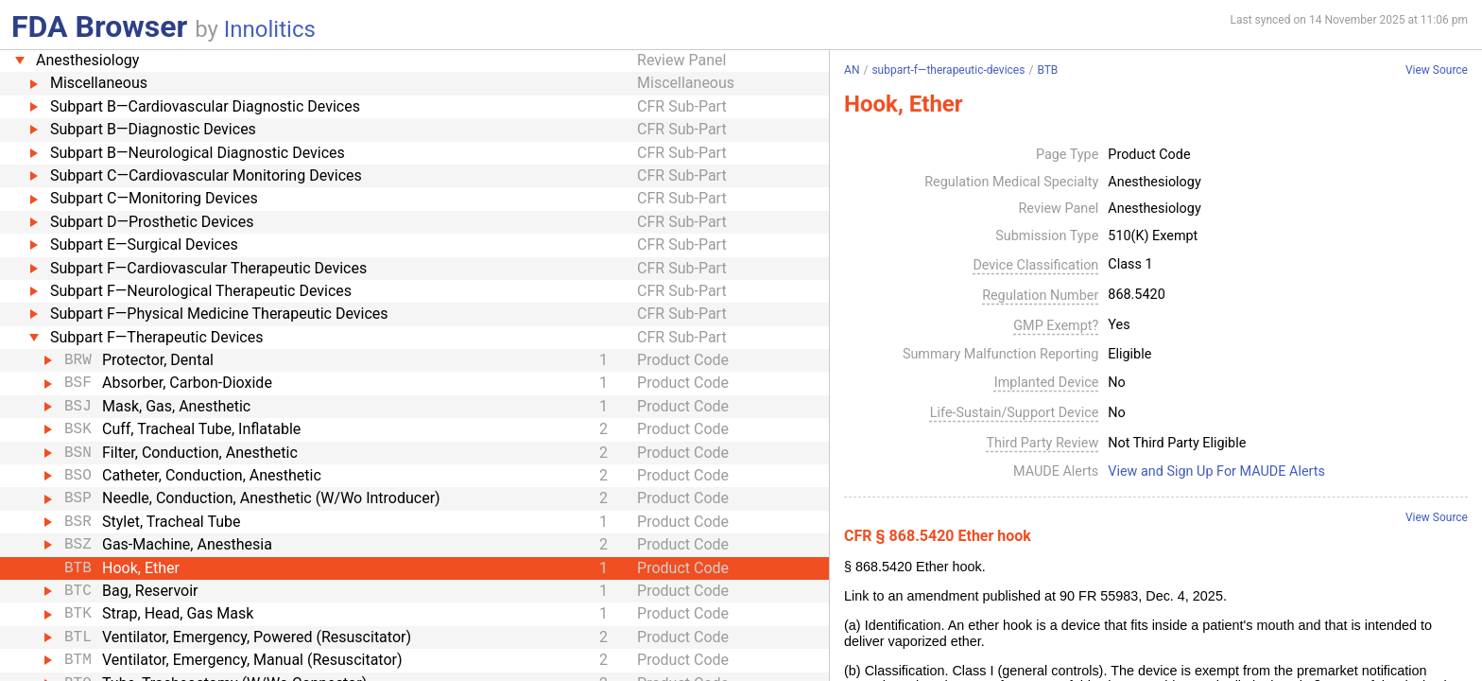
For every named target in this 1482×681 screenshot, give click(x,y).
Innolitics (270, 29)
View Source (1436, 70)
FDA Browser (99, 26)
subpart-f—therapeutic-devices (948, 70)
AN (851, 70)
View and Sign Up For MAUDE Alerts (1216, 472)
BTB (1047, 70)
